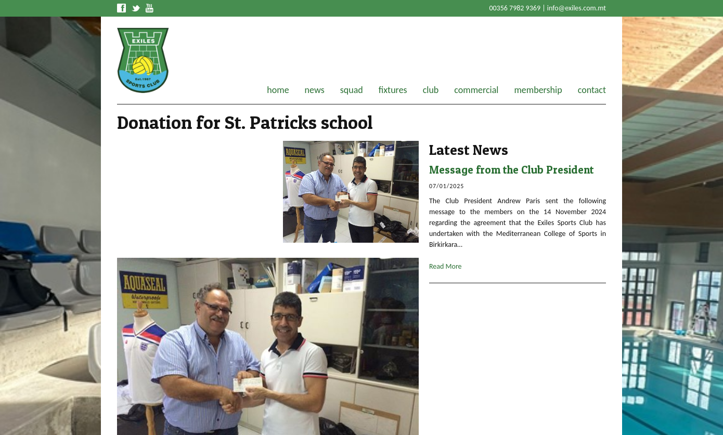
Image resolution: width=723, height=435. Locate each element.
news (315, 90)
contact (592, 90)
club (431, 90)
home (278, 90)
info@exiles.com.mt (576, 8)
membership (538, 90)
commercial (476, 90)
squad (351, 90)
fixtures (393, 90)
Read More (445, 266)
